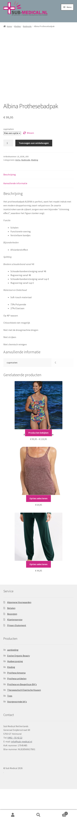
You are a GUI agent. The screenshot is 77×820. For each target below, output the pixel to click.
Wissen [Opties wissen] (30, 163)
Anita (17, 191)
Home (9, 26)
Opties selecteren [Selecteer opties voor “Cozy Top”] (38, 529)
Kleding (17, 26)
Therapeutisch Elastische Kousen (24, 720)
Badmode (27, 26)
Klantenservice (14, 650)
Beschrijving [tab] (9, 205)
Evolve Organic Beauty (18, 686)
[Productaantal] (8, 174)
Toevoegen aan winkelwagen (34, 173)
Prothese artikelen (16, 709)
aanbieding (12, 680)
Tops (9, 726)
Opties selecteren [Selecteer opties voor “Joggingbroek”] (38, 595)
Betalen (11, 638)
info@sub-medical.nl (21, 772)
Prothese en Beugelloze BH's (22, 715)
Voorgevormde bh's (17, 732)
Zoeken (38, 815)
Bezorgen (12, 644)
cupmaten (8, 159)
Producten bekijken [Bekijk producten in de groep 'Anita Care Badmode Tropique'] (38, 463)
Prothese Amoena (16, 703)
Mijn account (13, 815)
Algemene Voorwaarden (19, 633)
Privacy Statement (16, 656)
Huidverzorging (15, 692)
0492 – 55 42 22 (15, 768)
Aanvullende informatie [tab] (15, 214)
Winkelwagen (59, 812)
